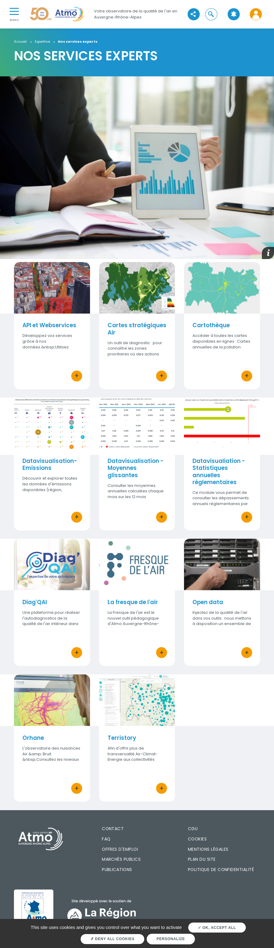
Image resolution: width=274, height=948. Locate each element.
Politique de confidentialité (221, 870)
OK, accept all (217, 928)
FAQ (106, 839)
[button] (211, 14)
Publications (117, 870)
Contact (113, 829)
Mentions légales (208, 849)
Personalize (171, 939)
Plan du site (202, 859)
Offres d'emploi (120, 849)
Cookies (197, 839)
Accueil (20, 42)
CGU (193, 829)
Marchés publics (121, 859)
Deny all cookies (113, 939)
